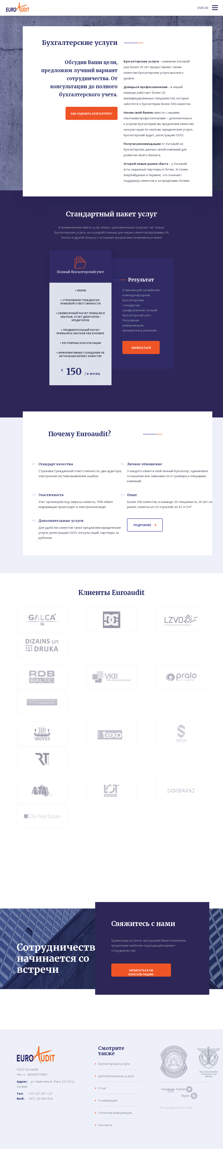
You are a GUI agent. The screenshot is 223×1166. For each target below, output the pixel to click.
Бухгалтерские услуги (114, 1064)
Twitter (179, 1089)
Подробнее (142, 525)
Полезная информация (115, 1113)
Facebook (167, 1089)
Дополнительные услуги (116, 1076)
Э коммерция (107, 1100)
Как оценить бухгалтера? (91, 113)
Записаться (141, 348)
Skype (170, 1095)
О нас (102, 1088)
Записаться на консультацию (141, 972)
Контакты (105, 1125)
